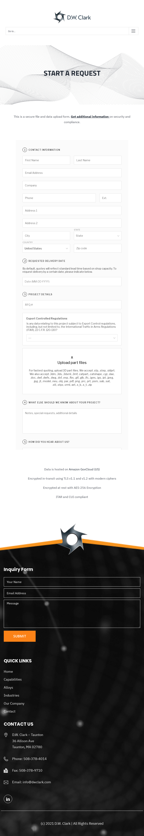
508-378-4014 (35, 759)
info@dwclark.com (37, 782)
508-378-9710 (30, 770)
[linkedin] (8, 799)
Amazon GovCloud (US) (84, 469)
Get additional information (90, 116)
